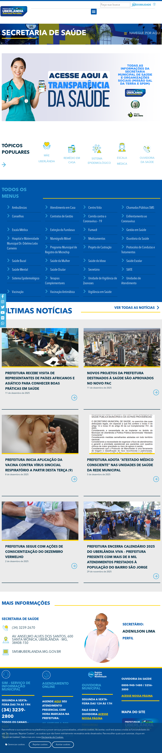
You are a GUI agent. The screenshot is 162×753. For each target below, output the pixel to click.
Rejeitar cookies (40, 745)
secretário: (133, 624)
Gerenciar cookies (15, 744)
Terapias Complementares (55, 281)
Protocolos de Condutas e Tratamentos (138, 250)
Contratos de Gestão (61, 216)
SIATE (129, 270)
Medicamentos (96, 239)
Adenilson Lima (139, 631)
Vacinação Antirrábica (62, 292)
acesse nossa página (137, 696)
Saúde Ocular (58, 270)
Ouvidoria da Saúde (137, 239)
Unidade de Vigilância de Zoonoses (100, 281)
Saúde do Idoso (97, 261)
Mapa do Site (133, 712)
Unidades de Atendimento (131, 281)
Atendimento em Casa (62, 208)
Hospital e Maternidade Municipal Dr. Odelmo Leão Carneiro (23, 243)
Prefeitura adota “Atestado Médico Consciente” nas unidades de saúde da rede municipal (120, 465)
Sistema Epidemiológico (25, 278)
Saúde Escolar (134, 261)
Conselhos (18, 216)
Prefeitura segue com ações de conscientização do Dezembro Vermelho (34, 552)
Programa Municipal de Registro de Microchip (61, 250)
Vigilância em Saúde (100, 292)
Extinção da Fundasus (62, 230)
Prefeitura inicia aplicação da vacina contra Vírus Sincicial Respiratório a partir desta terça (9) (38, 465)
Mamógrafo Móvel (60, 239)
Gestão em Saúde (136, 230)
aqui (57, 701)
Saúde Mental (20, 270)
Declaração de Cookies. (52, 737)
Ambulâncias (19, 208)
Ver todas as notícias (134, 308)
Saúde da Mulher (60, 261)
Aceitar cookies (63, 745)
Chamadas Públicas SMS (140, 208)
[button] (94, 11)
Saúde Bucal (19, 261)
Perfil (128, 638)
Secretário (94, 270)
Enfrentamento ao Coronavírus (134, 219)
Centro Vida (95, 208)
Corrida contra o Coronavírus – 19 (94, 219)
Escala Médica (20, 230)
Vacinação (17, 292)
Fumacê (92, 230)
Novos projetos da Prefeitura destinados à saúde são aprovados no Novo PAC (120, 379)
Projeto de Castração (99, 247)
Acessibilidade (141, 5)
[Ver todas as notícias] (158, 307)
